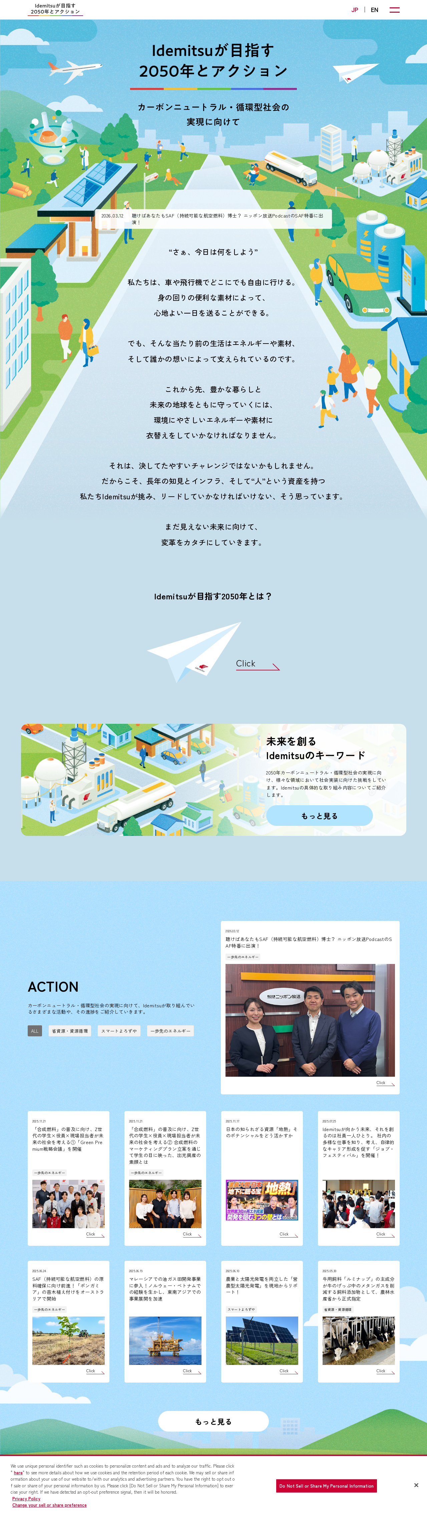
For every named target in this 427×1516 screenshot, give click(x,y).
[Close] (416, 1485)
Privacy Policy (26, 1498)
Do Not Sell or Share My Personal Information (327, 1486)
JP (355, 9)
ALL (35, 1031)
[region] (213, 1485)
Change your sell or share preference (49, 1505)
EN (375, 9)
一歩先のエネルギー (170, 1031)
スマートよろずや (119, 1031)
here (18, 1472)
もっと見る (319, 815)
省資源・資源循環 (70, 1031)
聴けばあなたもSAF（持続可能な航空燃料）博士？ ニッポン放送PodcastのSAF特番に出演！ (227, 218)
